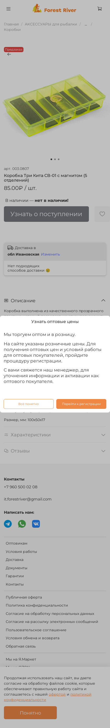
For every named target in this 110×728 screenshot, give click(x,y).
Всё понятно (28, 404)
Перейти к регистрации (81, 404)
